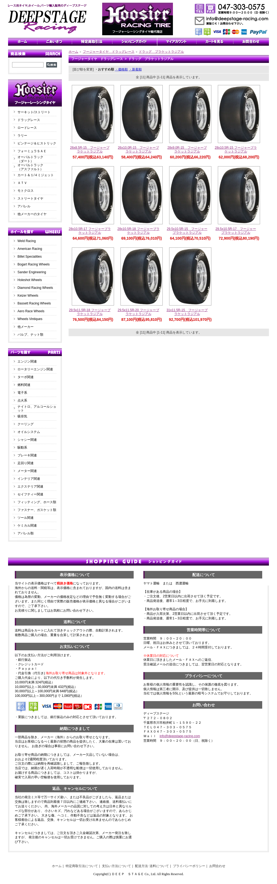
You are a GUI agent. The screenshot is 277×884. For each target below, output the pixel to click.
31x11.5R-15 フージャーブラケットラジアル (187, 312)
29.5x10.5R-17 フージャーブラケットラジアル (235, 231)
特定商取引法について (82, 866)
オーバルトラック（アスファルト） (30, 167)
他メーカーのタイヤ (32, 214)
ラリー (23, 135)
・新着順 (135, 69)
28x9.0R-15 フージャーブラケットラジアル (187, 150)
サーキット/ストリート (34, 112)
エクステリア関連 (30, 486)
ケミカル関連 (27, 525)
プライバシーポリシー (189, 866)
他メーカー (25, 327)
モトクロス (25, 191)
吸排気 (22, 416)
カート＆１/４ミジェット (35, 175)
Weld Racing (26, 241)
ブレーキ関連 (27, 455)
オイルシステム (28, 432)
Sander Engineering (31, 272)
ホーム (73, 52)
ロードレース (27, 128)
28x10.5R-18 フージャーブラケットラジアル (138, 231)
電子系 (22, 393)
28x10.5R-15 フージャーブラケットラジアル (236, 150)
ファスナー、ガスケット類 (36, 510)
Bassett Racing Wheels (34, 303)
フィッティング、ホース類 (36, 502)
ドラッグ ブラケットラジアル (161, 52)
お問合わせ (217, 866)
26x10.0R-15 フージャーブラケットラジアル (138, 150)
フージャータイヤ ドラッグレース (108, 52)
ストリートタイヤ (30, 198)
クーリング (25, 424)
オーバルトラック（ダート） (30, 159)
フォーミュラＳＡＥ (32, 151)
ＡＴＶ (22, 183)
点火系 (22, 400)
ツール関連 (25, 518)
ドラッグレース (28, 120)
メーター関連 (27, 471)
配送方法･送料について (152, 866)
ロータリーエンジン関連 (35, 369)
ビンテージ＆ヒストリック (36, 143)
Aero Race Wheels (30, 311)
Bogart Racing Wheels (33, 264)
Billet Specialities (29, 256)
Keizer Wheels (27, 295)
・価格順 (121, 69)
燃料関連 (23, 385)
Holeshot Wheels (29, 280)
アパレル (23, 206)
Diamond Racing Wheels (35, 288)
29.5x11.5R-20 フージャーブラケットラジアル (138, 312)
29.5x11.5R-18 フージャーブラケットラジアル (89, 312)
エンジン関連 (27, 361)
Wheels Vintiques (29, 319)
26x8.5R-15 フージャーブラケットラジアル (89, 150)
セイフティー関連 (30, 494)
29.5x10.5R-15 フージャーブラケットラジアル (187, 231)
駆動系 (22, 447)
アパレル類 (25, 533)
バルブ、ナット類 (30, 334)
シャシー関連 (27, 440)
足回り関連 (25, 463)
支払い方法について (116, 866)
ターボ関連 (25, 377)
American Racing (29, 249)
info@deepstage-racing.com (179, 736)
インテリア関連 (28, 479)
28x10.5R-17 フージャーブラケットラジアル (90, 231)
